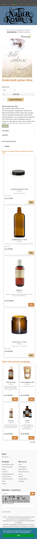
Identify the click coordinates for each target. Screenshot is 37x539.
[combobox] (6, 457)
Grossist (4, 483)
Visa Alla (32, 442)
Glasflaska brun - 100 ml (19, 239)
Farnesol (11, 421)
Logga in (4, 4)
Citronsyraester (11, 382)
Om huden (5, 471)
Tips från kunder (6, 476)
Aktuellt (21, 476)
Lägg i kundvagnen (15, 99)
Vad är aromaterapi (7, 467)
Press (20, 464)
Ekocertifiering (22, 469)
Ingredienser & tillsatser (23, 30)
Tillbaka (6, 146)
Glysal (27, 421)
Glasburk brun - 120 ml (19, 342)
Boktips (4, 469)
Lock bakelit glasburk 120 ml (19, 189)
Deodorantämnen (12, 32)
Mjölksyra (19, 290)
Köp (31, 202)
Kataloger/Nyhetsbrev (8, 474)
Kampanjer (21, 481)
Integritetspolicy (23, 479)
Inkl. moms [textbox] (5, 457)
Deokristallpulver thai (27, 382)
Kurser (20, 474)
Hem (7, 30)
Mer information (25, 532)
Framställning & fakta (8, 464)
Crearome (13, 30)
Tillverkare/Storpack (7, 479)
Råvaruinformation (24, 471)
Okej (18, 535)
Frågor (3, 481)
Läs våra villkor (6, 512)
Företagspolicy (23, 467)
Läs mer (5, 126)
